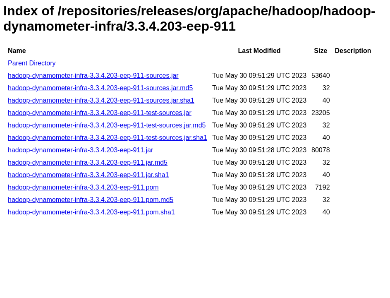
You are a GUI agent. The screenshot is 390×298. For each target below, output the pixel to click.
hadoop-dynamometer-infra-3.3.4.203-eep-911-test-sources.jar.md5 (107, 125)
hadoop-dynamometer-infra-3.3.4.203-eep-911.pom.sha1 (91, 212)
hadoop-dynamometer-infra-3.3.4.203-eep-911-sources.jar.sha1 (101, 100)
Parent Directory (32, 63)
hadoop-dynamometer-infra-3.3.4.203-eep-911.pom (83, 187)
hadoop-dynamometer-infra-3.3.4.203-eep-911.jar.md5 (87, 162)
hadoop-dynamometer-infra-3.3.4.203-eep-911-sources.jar (93, 75)
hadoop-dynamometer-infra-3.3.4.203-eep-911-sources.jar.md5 (100, 87)
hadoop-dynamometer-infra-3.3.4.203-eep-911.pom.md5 (90, 199)
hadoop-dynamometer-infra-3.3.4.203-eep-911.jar (80, 150)
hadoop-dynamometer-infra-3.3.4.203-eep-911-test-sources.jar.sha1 (107, 137)
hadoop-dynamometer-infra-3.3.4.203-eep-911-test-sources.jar (99, 112)
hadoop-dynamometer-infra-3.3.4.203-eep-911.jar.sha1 (88, 174)
